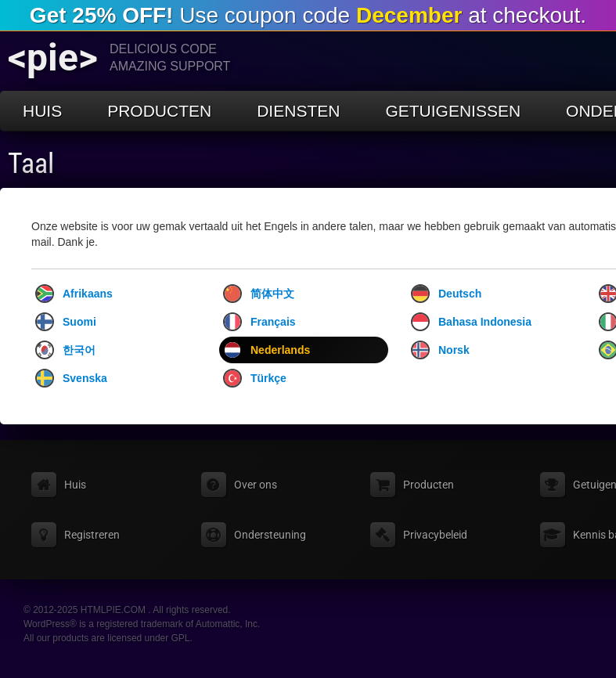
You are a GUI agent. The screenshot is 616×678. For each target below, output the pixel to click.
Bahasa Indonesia (471, 321)
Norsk (440, 350)
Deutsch (446, 293)
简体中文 (258, 293)
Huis (42, 111)
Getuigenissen (453, 111)
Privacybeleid (435, 534)
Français (259, 321)
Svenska (71, 378)
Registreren (92, 534)
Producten (159, 111)
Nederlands (266, 350)
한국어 (65, 350)
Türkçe (254, 378)
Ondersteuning (270, 534)
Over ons (255, 484)
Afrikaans (74, 293)
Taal (31, 163)
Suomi (65, 321)
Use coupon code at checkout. (308, 15)
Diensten (298, 111)
